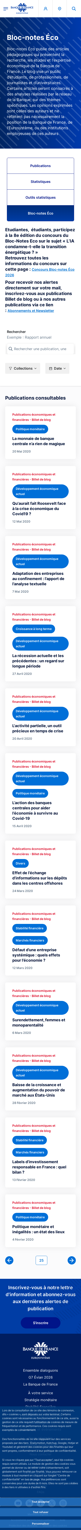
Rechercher (16, 332)
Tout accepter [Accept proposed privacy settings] (40, 1501)
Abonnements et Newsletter (31, 310)
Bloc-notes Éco (40, 213)
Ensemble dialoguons (40, 1370)
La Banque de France (40, 1384)
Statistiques (41, 181)
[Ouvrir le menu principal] (5, 8)
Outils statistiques (40, 197)
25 (43, 1260)
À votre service (40, 1393)
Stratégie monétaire (40, 1400)
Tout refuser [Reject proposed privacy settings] (40, 1512)
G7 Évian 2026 (41, 1377)
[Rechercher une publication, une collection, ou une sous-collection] (40, 348)
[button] (22, 368)
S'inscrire (40, 1323)
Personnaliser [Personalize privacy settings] (40, 1523)
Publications (40, 166)
